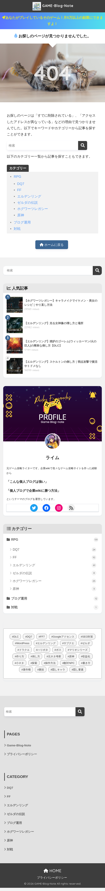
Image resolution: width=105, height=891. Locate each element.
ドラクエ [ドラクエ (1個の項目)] (24, 650)
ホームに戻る (51, 245)
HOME (52, 874)
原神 (20, 215)
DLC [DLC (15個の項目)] (16, 637)
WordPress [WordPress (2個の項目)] (22, 644)
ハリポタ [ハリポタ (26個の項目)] (43, 650)
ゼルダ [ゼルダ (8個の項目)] (86, 644)
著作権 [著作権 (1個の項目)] (27, 670)
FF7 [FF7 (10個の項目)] (42, 637)
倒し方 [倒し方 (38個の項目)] (36, 657)
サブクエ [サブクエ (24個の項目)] (69, 644)
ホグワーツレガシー (32, 209)
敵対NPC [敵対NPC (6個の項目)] (69, 664)
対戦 (17, 229)
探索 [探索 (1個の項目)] (34, 664)
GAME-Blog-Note (53, 6)
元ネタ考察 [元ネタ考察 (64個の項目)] (54, 657)
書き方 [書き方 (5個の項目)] (86, 664)
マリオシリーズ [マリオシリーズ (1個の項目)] (78, 650)
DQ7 (20, 184)
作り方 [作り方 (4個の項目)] (20, 657)
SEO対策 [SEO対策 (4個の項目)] (87, 637)
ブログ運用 (22, 222)
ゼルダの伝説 (27, 203)
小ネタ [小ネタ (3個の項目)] (20, 664)
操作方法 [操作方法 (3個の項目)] (50, 664)
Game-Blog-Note (19, 746)
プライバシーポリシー (23, 755)
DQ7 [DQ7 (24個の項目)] (29, 637)
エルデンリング (29, 196)
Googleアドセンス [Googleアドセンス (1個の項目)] (63, 637)
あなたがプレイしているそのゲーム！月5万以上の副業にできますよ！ (52, 21)
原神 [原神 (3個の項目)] (71, 657)
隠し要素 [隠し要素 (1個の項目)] (78, 670)
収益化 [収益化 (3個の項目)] (86, 657)
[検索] (82, 145)
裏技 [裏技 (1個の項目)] (41, 670)
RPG (17, 177)
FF (19, 190)
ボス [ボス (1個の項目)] (58, 650)
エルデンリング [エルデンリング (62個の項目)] (46, 644)
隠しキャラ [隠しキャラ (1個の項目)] (58, 670)
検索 (97, 270)
